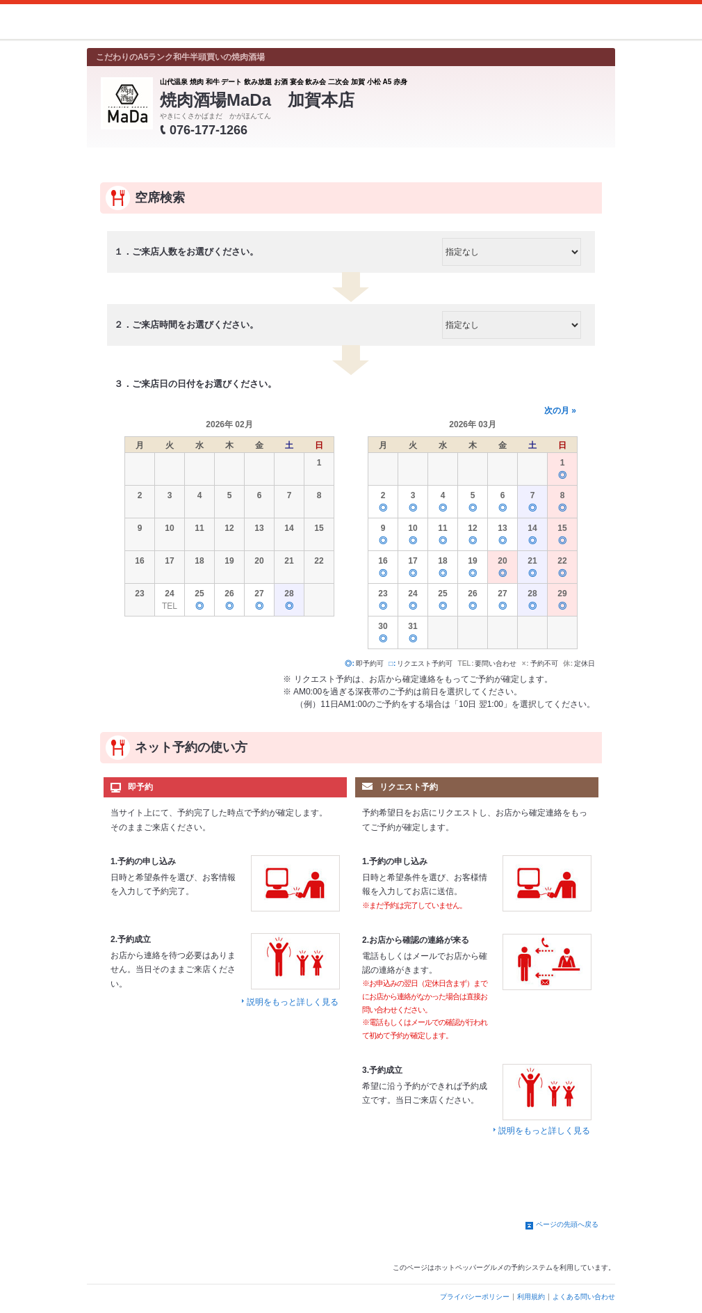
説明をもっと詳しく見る (292, 1002)
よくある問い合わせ (584, 1296)
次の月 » (560, 410)
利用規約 (531, 1296)
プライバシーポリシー (474, 1296)
